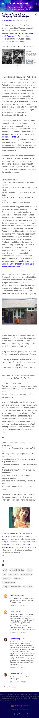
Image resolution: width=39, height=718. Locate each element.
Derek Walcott (13, 574)
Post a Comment (9, 687)
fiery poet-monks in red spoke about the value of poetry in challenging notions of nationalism (18, 264)
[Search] (36, 4)
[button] (36, 14)
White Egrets (27, 587)
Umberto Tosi (14, 674)
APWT (5, 570)
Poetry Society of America (12, 587)
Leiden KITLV (7, 578)
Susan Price (14, 611)
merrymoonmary (24, 709)
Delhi (4, 574)
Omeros (17, 578)
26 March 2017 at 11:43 (18, 633)
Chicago (29, 570)
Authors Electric (19, 3)
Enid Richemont (15, 595)
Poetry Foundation (9, 583)
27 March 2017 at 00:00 (18, 668)
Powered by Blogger (19, 706)
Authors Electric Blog (17, 570)
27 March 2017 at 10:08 (18, 682)
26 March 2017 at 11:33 (18, 605)
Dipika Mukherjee (26, 574)
